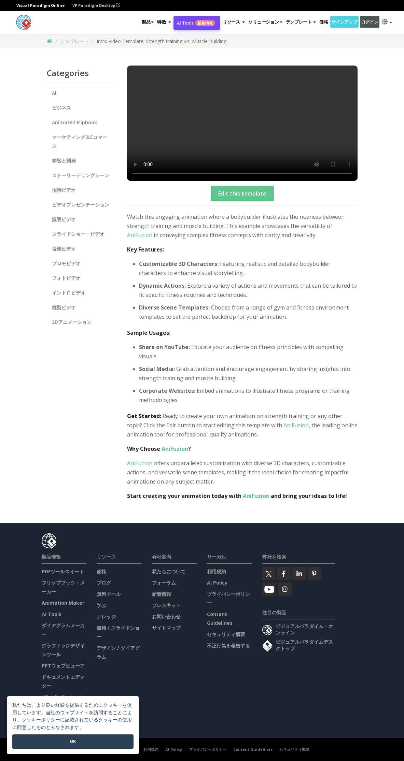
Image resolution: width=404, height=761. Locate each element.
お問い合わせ (166, 616)
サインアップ (344, 22)
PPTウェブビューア (63, 665)
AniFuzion (139, 235)
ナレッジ (106, 616)
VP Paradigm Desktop (96, 5)
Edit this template (242, 193)
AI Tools (196, 23)
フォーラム (164, 582)
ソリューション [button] (265, 22)
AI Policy (217, 582)
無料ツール (109, 594)
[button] (164, 22)
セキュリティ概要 (226, 634)
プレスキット (166, 605)
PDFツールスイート (63, 571)
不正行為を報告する (228, 645)
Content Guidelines (253, 749)
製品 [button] (148, 22)
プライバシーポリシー (207, 749)
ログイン (369, 22)
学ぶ (101, 605)
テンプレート (74, 41)
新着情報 (161, 594)
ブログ (104, 582)
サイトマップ (166, 627)
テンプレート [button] (301, 22)
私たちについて (168, 571)
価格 (323, 22)
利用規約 (216, 571)
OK (73, 741)
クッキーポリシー (41, 720)
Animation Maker (63, 603)
